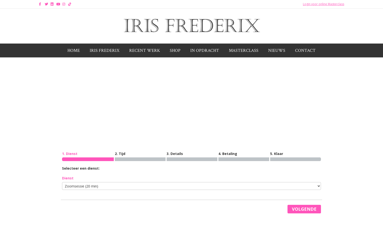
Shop (175, 50)
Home (73, 50)
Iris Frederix (104, 50)
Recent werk (144, 50)
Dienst (68, 178)
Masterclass (243, 50)
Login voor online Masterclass (323, 4)
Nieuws (276, 50)
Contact (305, 50)
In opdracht (204, 50)
